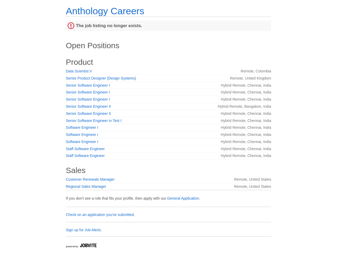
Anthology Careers (105, 11)
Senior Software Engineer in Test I (93, 121)
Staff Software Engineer (85, 149)
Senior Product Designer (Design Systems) (101, 78)
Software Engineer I (82, 127)
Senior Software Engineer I (88, 85)
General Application (183, 198)
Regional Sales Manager (86, 186)
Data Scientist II (79, 71)
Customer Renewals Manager (90, 179)
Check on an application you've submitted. (100, 215)
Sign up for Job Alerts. (84, 230)
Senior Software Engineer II (88, 106)
